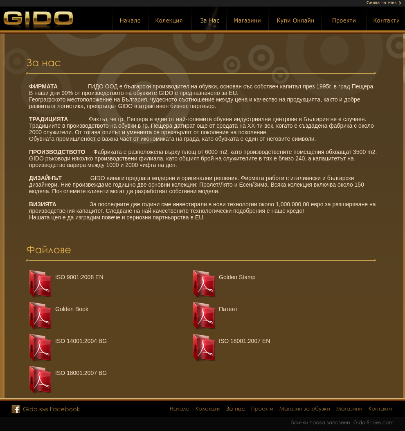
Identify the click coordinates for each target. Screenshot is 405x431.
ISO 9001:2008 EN (79, 277)
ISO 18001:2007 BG (81, 373)
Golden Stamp (237, 277)
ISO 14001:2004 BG (81, 341)
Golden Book (71, 309)
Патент (228, 309)
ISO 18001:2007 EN (244, 341)
